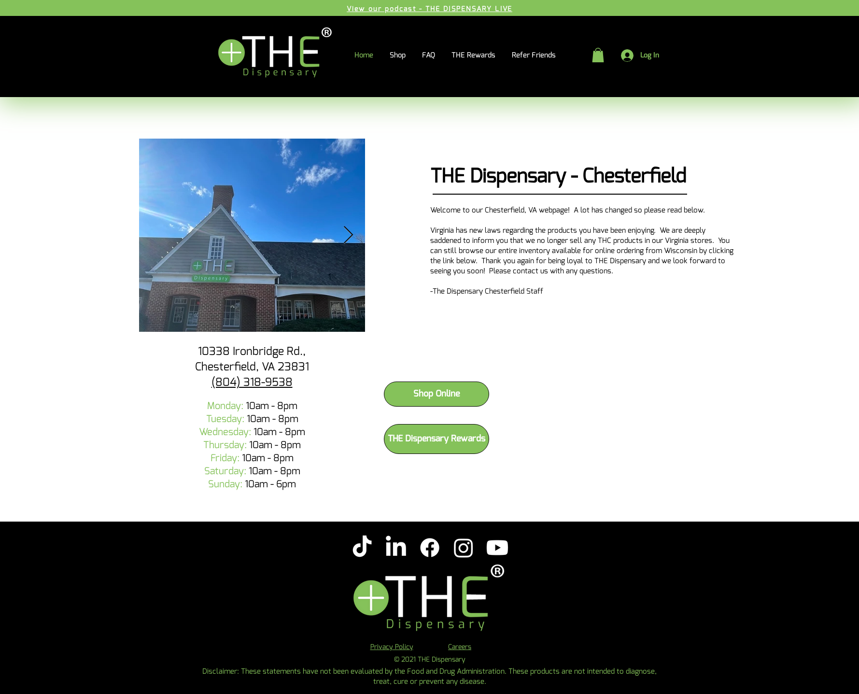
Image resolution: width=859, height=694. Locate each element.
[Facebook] (429, 547)
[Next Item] (348, 235)
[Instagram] (463, 547)
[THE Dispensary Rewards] (436, 439)
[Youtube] (497, 547)
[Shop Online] (436, 394)
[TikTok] (362, 547)
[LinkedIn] (395, 547)
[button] (598, 55)
